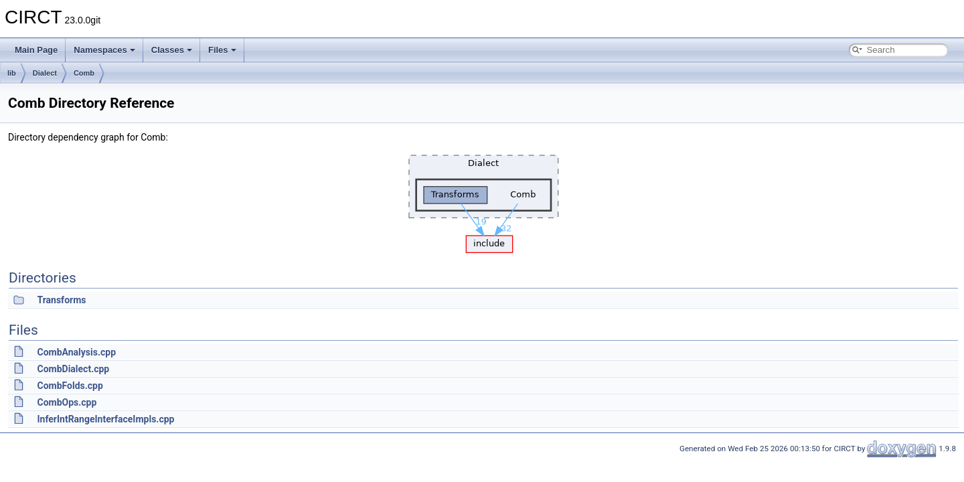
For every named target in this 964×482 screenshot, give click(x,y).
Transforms (61, 300)
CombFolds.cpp (69, 385)
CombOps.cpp (66, 402)
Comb (84, 73)
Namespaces (104, 50)
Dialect (45, 73)
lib (11, 73)
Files (222, 50)
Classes (171, 50)
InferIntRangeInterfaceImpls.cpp (105, 419)
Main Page (36, 50)
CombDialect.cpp (73, 369)
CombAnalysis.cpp (76, 352)
